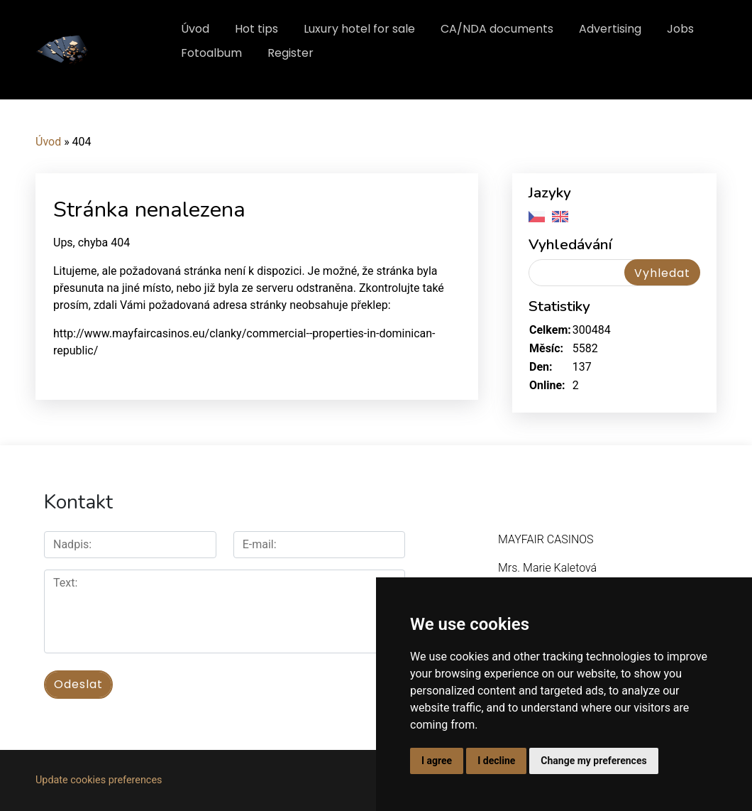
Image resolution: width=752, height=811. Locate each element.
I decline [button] (496, 760)
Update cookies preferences (98, 780)
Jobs (680, 29)
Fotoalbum (211, 53)
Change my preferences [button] (593, 760)
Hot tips (256, 29)
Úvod (195, 29)
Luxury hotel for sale (359, 29)
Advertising (610, 29)
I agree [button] (436, 760)
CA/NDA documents (497, 29)
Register (290, 53)
